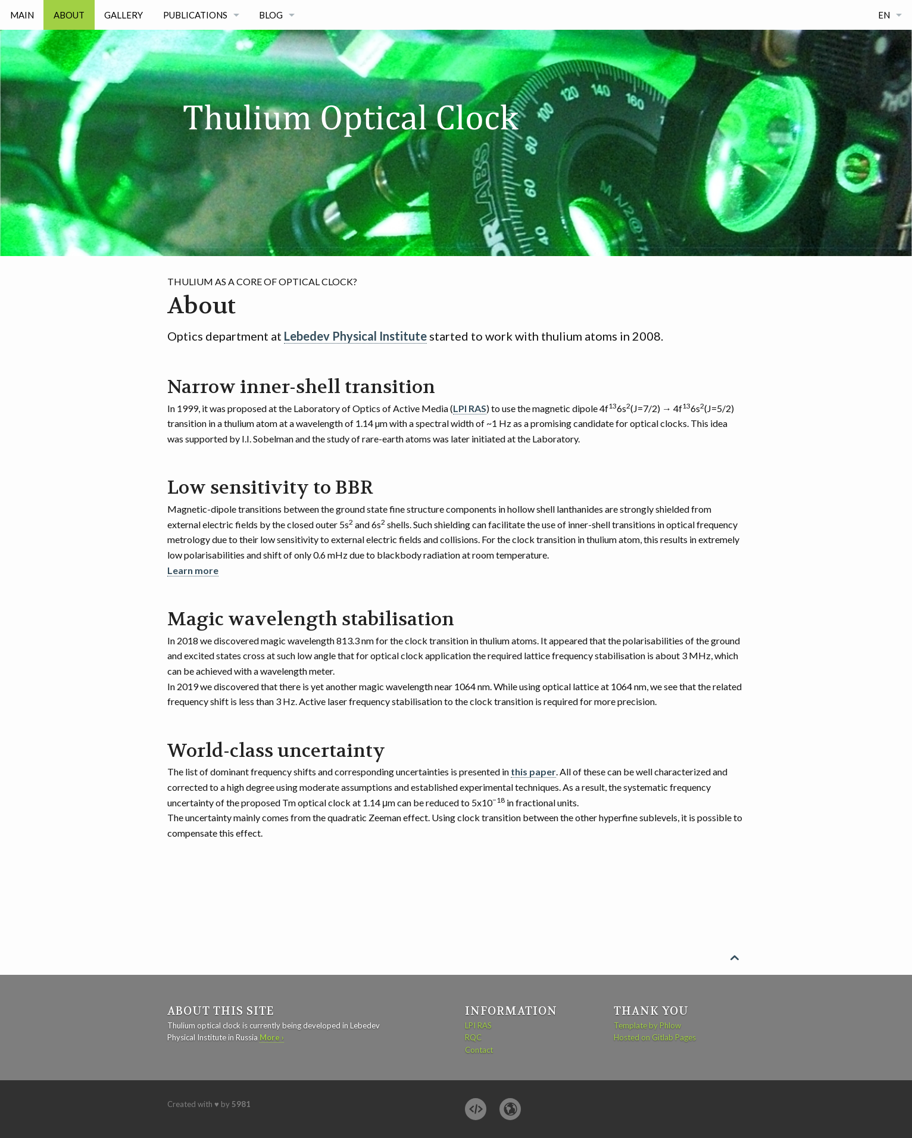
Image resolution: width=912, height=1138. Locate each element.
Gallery (123, 15)
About (69, 15)
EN (884, 15)
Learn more (192, 570)
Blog (271, 15)
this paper (533, 771)
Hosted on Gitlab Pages (655, 1037)
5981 (241, 1104)
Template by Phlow (647, 1025)
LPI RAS (469, 408)
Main (22, 15)
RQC (473, 1037)
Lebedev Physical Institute (355, 336)
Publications (195, 15)
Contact (479, 1050)
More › (272, 1037)
